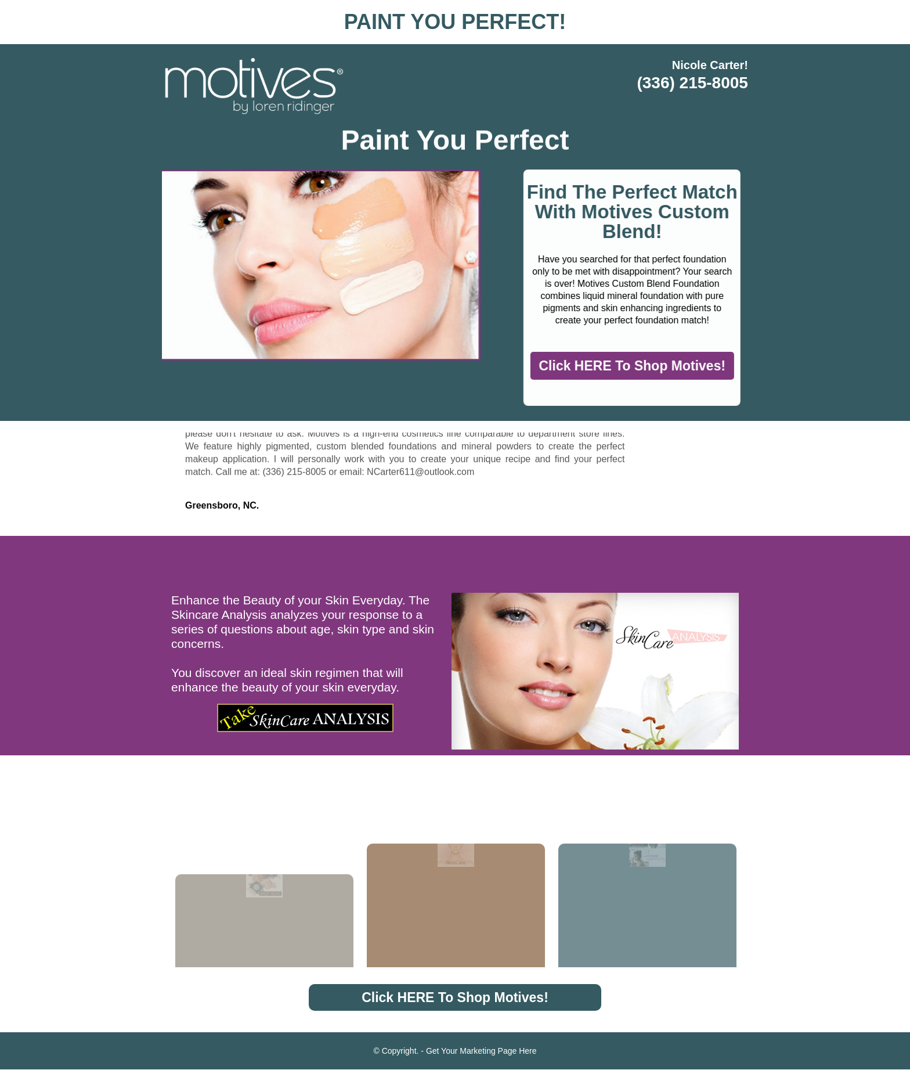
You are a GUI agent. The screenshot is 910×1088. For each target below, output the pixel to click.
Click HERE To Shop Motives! (652, 373)
